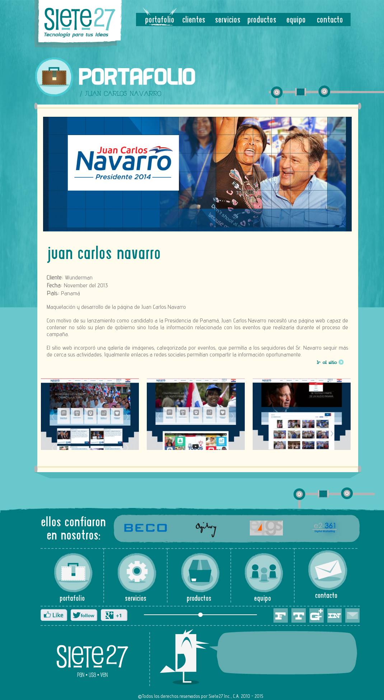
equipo (296, 20)
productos (261, 20)
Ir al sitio (327, 363)
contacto (330, 20)
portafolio (159, 20)
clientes (193, 20)
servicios (227, 20)
